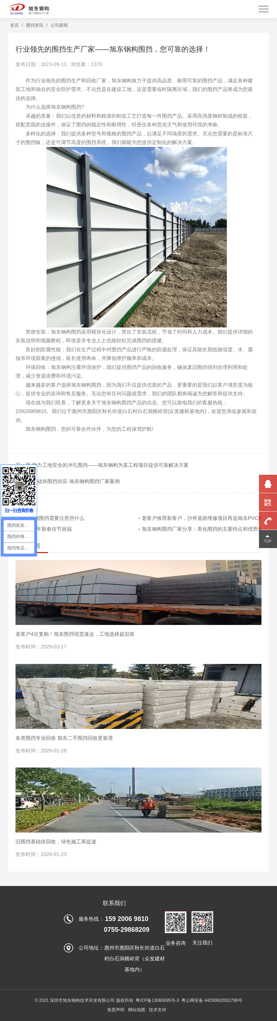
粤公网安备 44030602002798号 (211, 1000)
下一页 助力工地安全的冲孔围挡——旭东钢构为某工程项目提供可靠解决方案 (102, 465)
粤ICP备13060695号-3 (157, 1000)
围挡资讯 (34, 25)
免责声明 (115, 1009)
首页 (14, 25)
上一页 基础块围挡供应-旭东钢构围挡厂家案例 (68, 481)
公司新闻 (59, 25)
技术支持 (157, 1009)
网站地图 (136, 1009)
